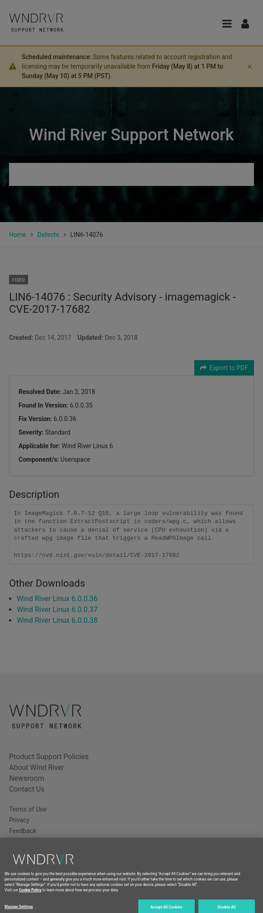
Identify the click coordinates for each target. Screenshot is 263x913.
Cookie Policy (30, 893)
